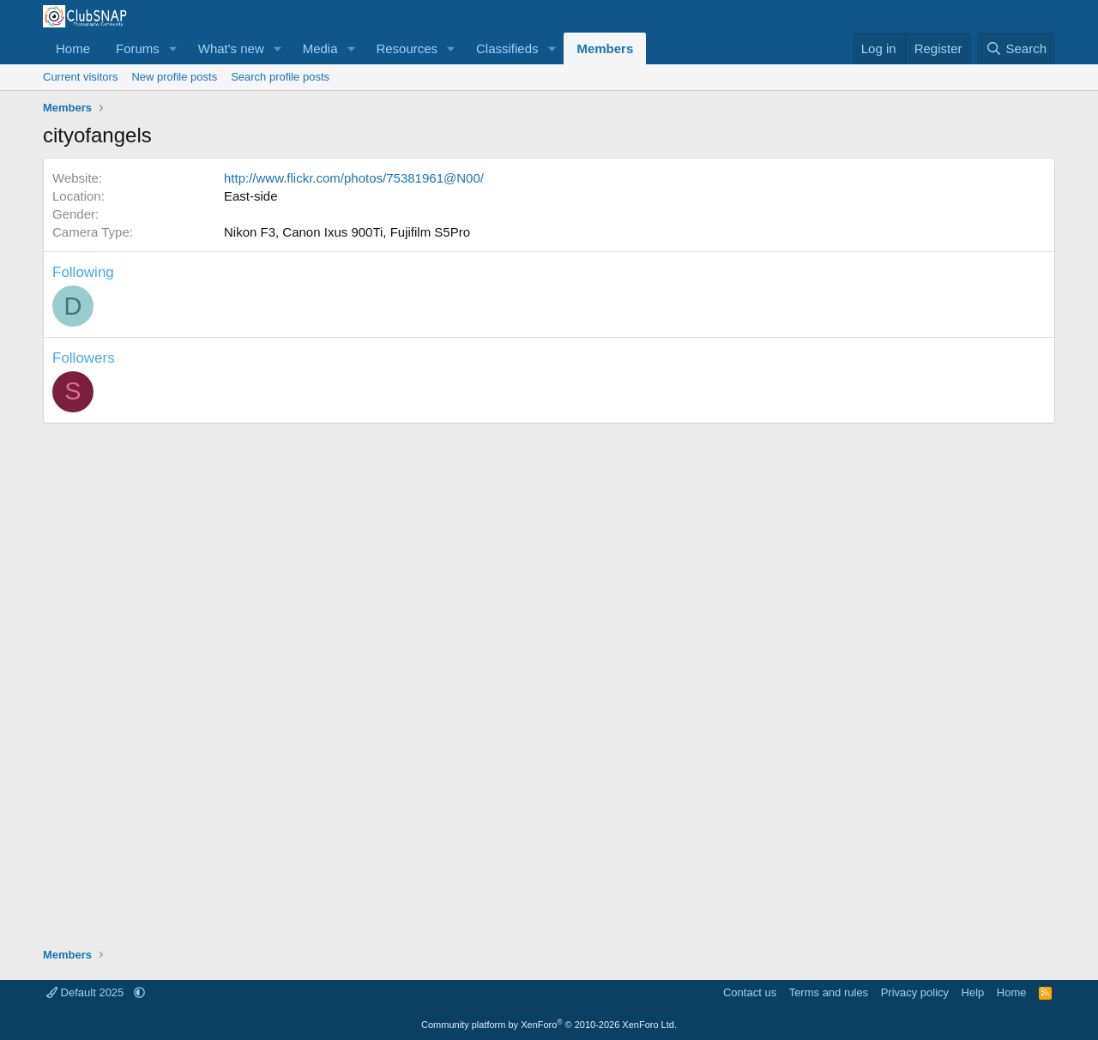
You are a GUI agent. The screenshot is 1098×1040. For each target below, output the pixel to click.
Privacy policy (915, 992)
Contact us (749, 992)
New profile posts (174, 76)
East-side (251, 196)
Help (973, 992)
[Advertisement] (549, 676)
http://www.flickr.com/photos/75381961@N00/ (354, 178)
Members (604, 48)
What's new (231, 48)
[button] (173, 48)
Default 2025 (86, 992)
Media (320, 48)
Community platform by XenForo (549, 1024)
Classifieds (507, 48)
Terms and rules (828, 992)
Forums (138, 48)
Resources (406, 48)
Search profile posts (280, 76)
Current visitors (80, 76)
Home (73, 48)
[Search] (1016, 48)
